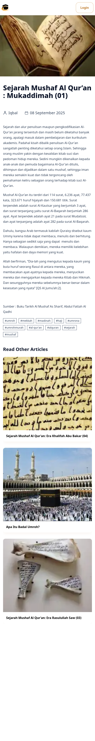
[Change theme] (73, 7)
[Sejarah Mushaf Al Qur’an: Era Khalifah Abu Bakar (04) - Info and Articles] (47, 399)
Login (84, 8)
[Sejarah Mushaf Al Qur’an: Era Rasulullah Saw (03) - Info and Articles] (47, 581)
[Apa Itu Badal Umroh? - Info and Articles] (47, 490)
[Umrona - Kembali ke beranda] (6, 8)
